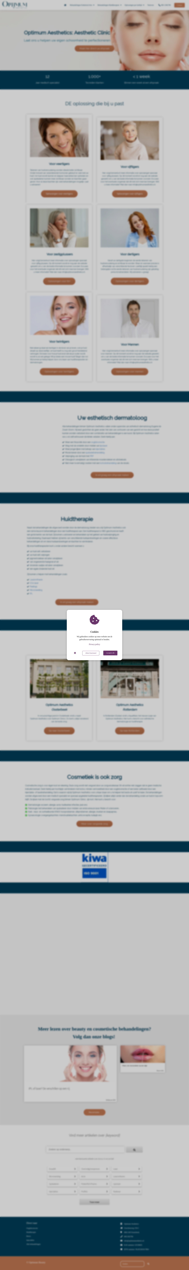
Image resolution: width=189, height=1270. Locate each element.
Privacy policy (94, 644)
